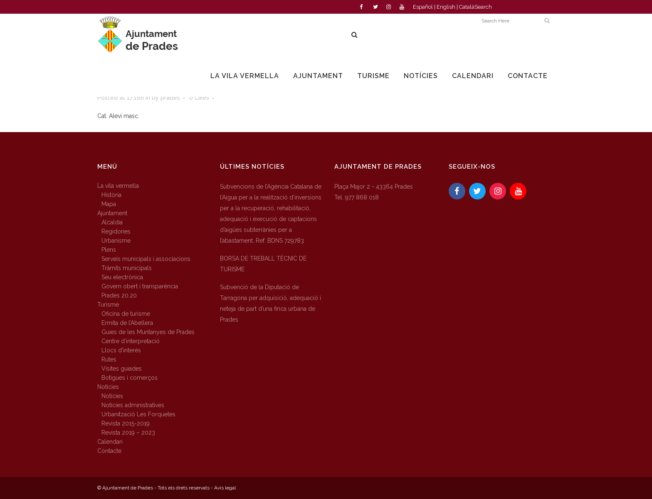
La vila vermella (118, 185)
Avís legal (225, 488)
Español (423, 7)
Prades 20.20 (119, 295)
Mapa (108, 204)
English (446, 7)
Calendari (110, 441)
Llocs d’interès (121, 350)
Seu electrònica (122, 277)
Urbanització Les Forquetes (138, 414)
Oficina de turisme (125, 313)
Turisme (108, 304)
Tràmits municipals (126, 268)
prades (170, 97)
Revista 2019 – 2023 (128, 432)
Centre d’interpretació (130, 341)
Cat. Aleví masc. (118, 116)
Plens (108, 249)
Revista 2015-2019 (125, 423)
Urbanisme (116, 240)
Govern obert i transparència (139, 286)
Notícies (108, 386)
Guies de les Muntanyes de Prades (148, 332)
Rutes (108, 359)
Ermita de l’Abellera (127, 323)
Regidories (116, 231)
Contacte (109, 450)
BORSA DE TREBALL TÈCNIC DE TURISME (263, 264)
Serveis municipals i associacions (145, 259)
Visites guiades (121, 368)
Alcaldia (112, 222)
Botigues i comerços (129, 377)
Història (111, 195)
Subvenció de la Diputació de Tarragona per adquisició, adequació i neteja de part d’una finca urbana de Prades (270, 303)
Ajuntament (112, 213)
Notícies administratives (132, 405)
